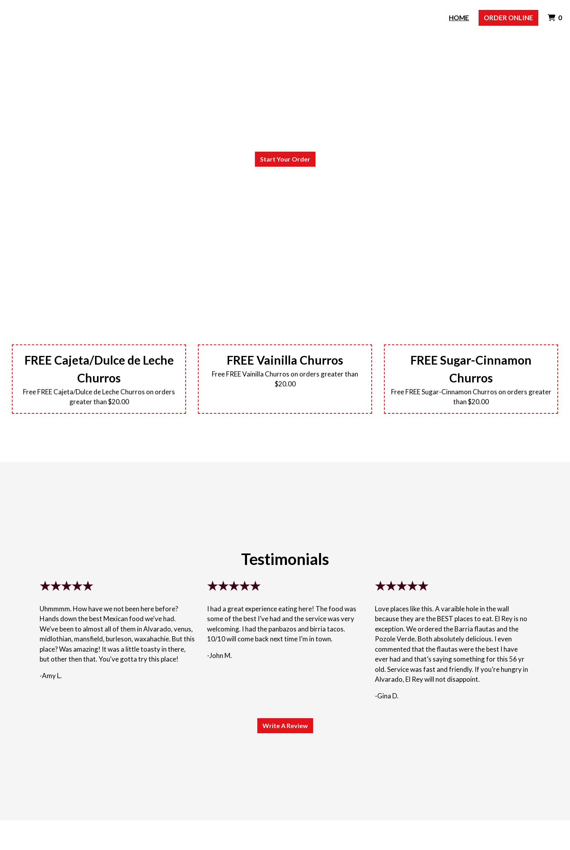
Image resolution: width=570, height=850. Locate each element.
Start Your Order (285, 159)
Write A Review (285, 725)
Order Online (508, 17)
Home (459, 17)
